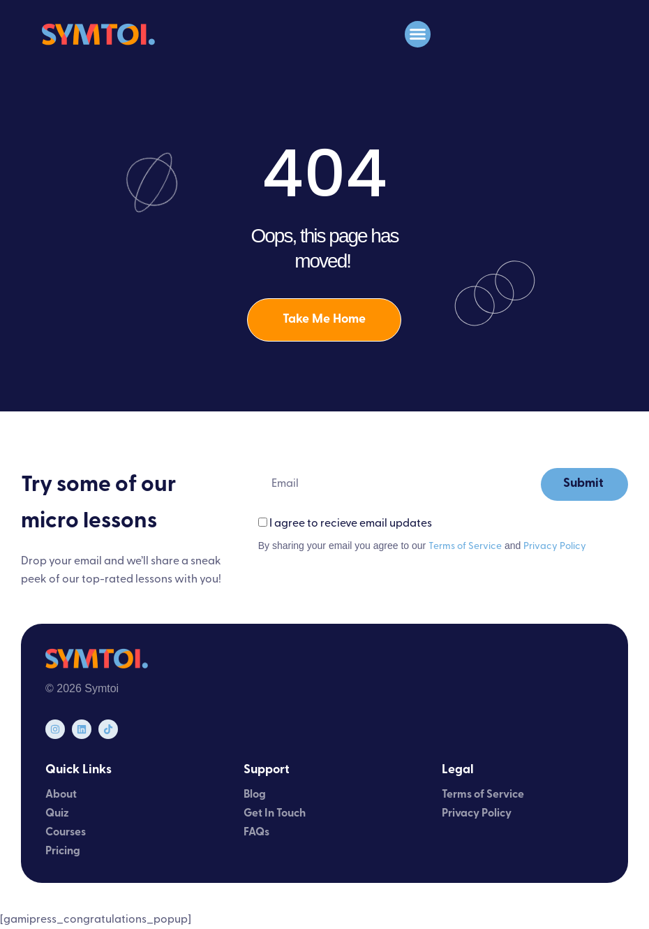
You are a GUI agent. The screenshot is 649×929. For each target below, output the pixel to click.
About (61, 794)
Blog (255, 794)
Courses (65, 832)
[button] (418, 34)
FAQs (256, 832)
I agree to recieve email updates (350, 523)
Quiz (57, 813)
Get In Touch (275, 813)
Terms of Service (465, 546)
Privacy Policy (554, 546)
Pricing (62, 851)
